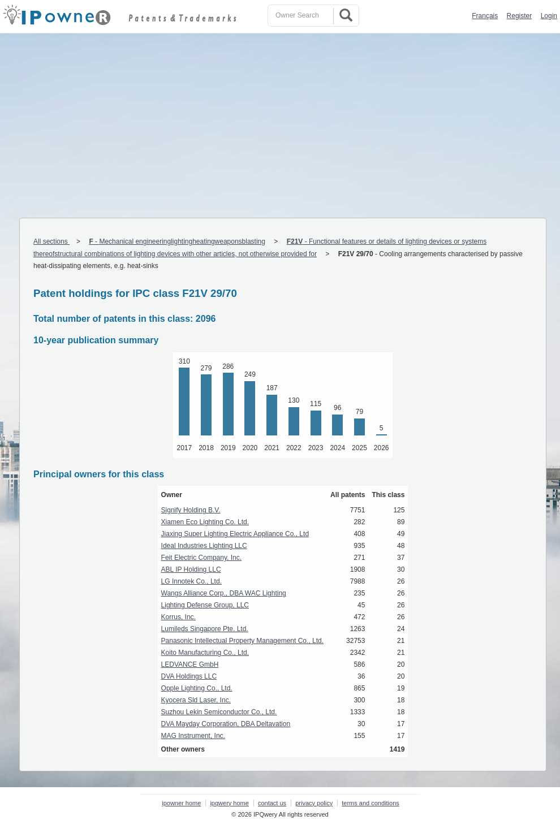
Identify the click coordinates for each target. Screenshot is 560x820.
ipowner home (181, 803)
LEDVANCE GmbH (190, 664)
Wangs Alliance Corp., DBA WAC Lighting (223, 593)
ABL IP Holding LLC (191, 569)
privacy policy (314, 803)
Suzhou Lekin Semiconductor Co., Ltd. (219, 712)
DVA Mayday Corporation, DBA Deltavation (226, 724)
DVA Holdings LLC (189, 676)
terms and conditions (370, 803)
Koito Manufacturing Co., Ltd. (205, 653)
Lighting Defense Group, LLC (205, 605)
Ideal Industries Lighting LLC (204, 546)
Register (519, 16)
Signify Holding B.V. (191, 510)
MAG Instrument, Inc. (193, 736)
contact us (272, 803)
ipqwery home (229, 803)
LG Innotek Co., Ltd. (191, 581)
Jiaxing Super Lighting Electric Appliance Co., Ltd (235, 534)
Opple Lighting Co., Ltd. (196, 688)
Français (485, 16)
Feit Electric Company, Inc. (201, 558)
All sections (51, 241)
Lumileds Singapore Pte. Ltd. (204, 629)
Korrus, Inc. (178, 617)
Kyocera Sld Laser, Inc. (196, 700)
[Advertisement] (280, 118)
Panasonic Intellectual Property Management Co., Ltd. (242, 641)
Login (549, 16)
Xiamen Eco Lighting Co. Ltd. (205, 522)
